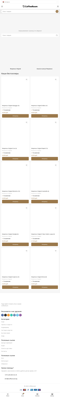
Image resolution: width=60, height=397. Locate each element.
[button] (15, 116)
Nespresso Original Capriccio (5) (11, 277)
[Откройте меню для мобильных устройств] (2, 6)
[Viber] (20, 315)
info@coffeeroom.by (11, 379)
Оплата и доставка (6, 348)
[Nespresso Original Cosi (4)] (15, 133)
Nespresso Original (7, 107)
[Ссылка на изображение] (24, 299)
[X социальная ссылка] (5, 315)
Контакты (4, 351)
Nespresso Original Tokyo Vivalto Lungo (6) (44, 234)
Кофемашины (5, 327)
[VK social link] (14, 315)
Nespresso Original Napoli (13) (40, 148)
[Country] (30, 2)
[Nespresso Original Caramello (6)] (44, 176)
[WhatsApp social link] (11, 315)
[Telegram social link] (17, 315)
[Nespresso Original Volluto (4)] (44, 90)
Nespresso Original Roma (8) (39, 277)
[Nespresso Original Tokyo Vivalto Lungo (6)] (44, 219)
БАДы (2, 336)
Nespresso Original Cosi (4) (10, 148)
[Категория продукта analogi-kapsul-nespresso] (44, 55)
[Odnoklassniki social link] (8, 315)
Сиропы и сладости (6, 324)
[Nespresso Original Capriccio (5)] (15, 262)
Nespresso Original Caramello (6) (41, 191)
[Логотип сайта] (30, 6)
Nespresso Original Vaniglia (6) (11, 234)
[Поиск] (30, 11)
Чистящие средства (6, 330)
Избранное (4, 364)
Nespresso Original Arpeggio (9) (11, 105)
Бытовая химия (5, 333)
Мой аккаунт (4, 361)
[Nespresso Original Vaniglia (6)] (15, 219)
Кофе (2, 322)
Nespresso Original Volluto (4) (40, 105)
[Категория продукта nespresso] (15, 55)
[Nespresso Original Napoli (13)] (44, 133)
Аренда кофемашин (6, 343)
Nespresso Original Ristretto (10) (12, 191)
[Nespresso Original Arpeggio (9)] (15, 90)
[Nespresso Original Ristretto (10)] (15, 176)
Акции (3, 345)
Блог (2, 358)
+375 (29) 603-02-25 (11, 375)
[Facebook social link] (2, 315)
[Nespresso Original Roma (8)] (44, 262)
